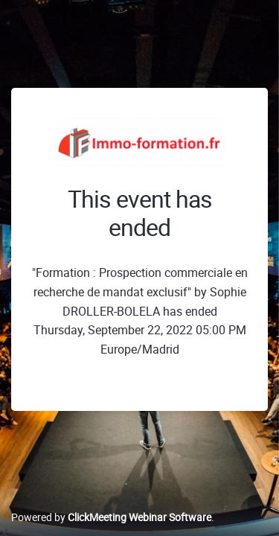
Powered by (111, 517)
